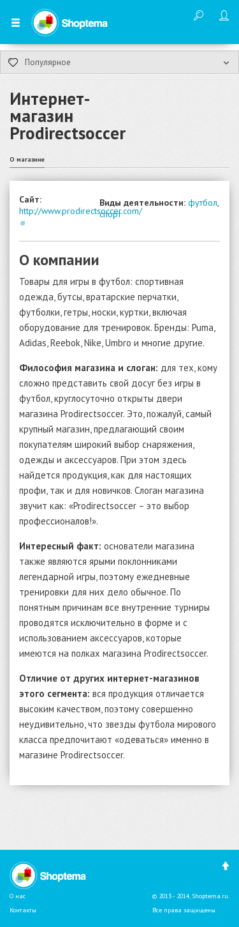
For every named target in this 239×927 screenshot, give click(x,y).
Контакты (23, 910)
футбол (202, 202)
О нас (17, 896)
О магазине (27, 159)
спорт (110, 214)
